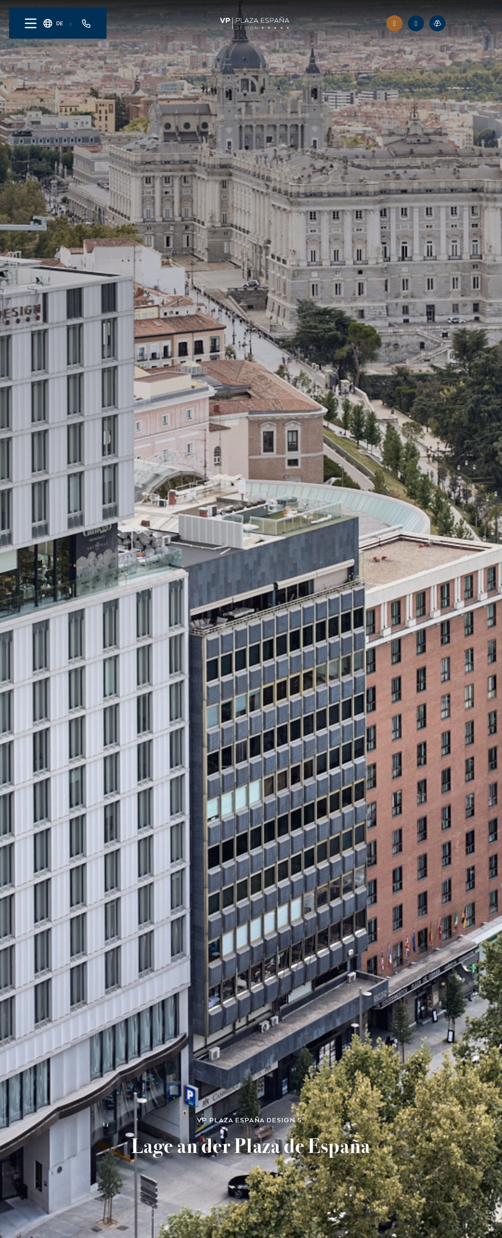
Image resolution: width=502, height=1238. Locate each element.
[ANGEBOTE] (416, 23)
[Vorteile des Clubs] (394, 23)
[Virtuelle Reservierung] (437, 23)
